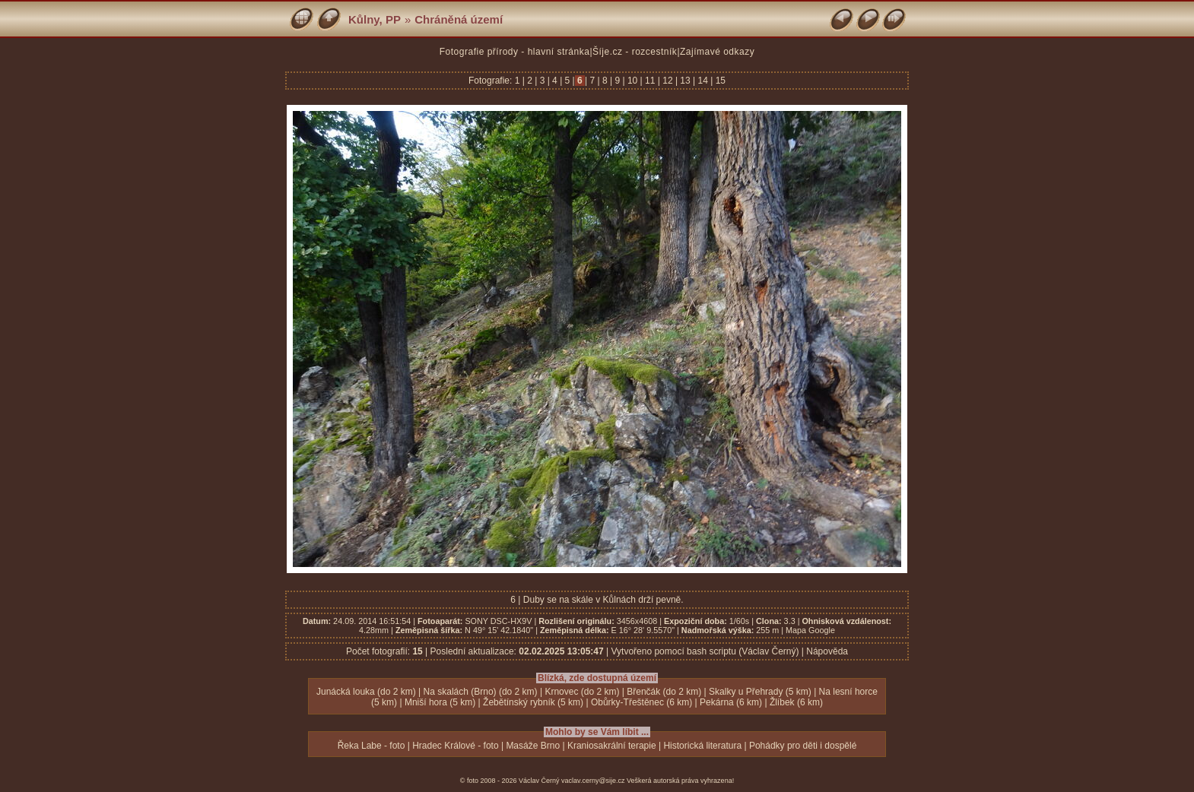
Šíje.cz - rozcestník (634, 51)
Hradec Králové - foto (455, 745)
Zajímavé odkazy (717, 51)
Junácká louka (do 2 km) (366, 691)
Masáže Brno (533, 745)
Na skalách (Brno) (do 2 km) (481, 691)
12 (667, 80)
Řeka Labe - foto (371, 745)
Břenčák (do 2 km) (664, 691)
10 (632, 80)
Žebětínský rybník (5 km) (533, 702)
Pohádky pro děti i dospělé (802, 745)
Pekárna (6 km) (731, 702)
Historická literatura (702, 745)
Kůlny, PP (374, 19)
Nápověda (827, 651)
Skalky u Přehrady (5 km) (760, 691)
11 (650, 80)
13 (685, 80)
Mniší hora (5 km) (440, 702)
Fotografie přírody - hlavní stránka (515, 51)
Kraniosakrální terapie (611, 745)
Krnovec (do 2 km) (582, 691)
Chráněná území (458, 19)
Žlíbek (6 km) (796, 702)
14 (702, 80)
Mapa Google (810, 630)
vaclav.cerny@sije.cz (593, 780)
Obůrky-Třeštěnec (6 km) (641, 702)
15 (719, 80)
